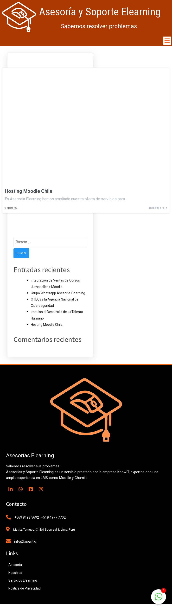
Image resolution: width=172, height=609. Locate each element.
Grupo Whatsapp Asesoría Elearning (58, 293)
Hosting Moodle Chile (47, 324)
